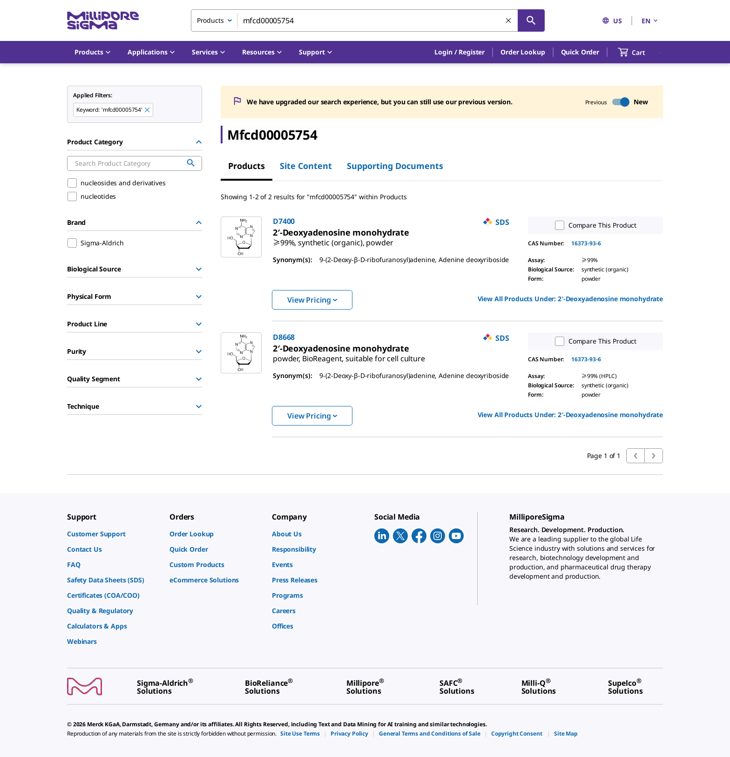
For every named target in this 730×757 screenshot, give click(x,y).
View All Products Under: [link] (570, 298)
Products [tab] (246, 165)
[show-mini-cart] (640, 52)
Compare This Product (593, 225)
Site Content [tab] (306, 165)
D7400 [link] (284, 221)
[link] (333, 239)
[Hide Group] (199, 142)
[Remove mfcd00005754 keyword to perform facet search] (147, 110)
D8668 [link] (284, 337)
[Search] (531, 20)
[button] (459, 52)
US (612, 20)
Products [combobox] (210, 20)
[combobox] (368, 20)
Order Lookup (522, 51)
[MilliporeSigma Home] (103, 21)
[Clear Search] (509, 21)
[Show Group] (199, 269)
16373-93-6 (586, 243)
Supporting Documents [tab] (395, 165)
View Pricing (312, 300)
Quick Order (580, 51)
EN (650, 20)
